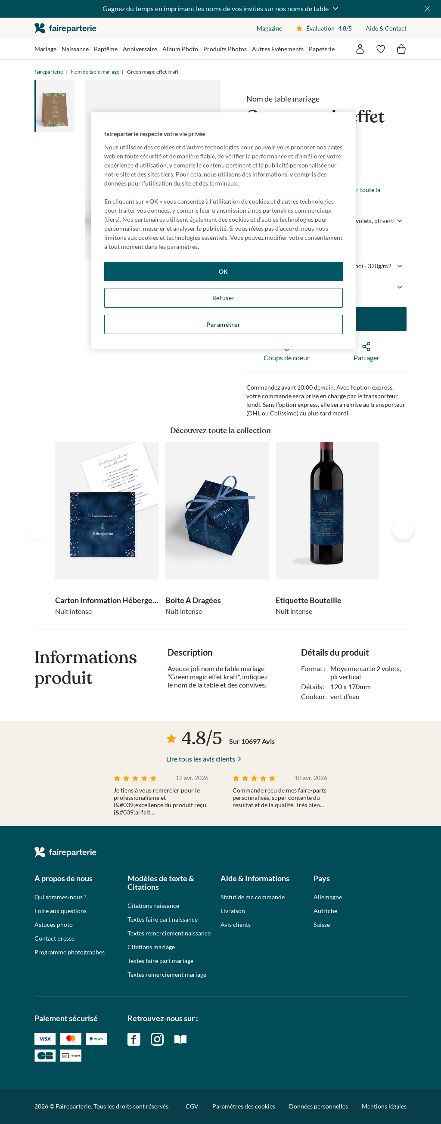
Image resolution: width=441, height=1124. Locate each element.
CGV (192, 1106)
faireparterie (65, 28)
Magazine (269, 28)
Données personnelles (318, 1106)
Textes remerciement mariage (166, 974)
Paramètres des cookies (243, 1106)
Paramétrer (223, 324)
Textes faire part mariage (160, 960)
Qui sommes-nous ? (60, 897)
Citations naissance (153, 905)
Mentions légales (384, 1106)
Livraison (232, 910)
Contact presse (54, 938)
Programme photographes (69, 952)
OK (223, 271)
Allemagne (328, 897)
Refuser (223, 297)
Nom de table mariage (95, 71)
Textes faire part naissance (162, 919)
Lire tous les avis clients (200, 759)
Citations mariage (151, 947)
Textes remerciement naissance (169, 933)
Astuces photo (53, 924)
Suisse (322, 924)
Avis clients (235, 924)
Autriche (325, 910)
